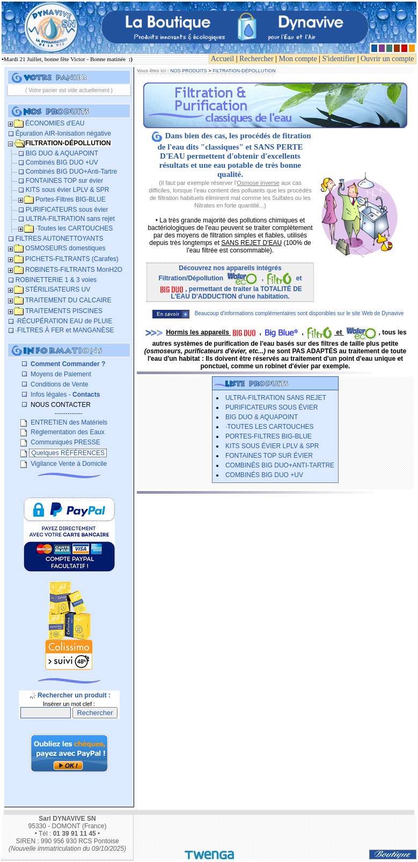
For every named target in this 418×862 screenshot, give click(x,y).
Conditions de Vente (59, 384)
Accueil (222, 59)
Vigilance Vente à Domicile (68, 463)
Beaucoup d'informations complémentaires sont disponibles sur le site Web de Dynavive (278, 313)
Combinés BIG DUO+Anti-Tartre (279, 465)
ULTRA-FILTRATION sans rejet (275, 398)
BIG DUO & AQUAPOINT (261, 417)
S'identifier (339, 59)
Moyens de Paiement (60, 374)
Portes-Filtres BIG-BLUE (268, 436)
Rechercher (256, 59)
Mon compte (298, 59)
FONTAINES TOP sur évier (269, 455)
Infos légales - (64, 394)
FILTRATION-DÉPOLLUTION (244, 70)
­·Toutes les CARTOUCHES (269, 426)
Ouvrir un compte (387, 59)
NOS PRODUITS (188, 70)
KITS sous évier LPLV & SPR (272, 446)
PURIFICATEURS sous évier (271, 407)
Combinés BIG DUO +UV (264, 475)
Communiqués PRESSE (64, 442)
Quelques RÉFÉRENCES (68, 453)
